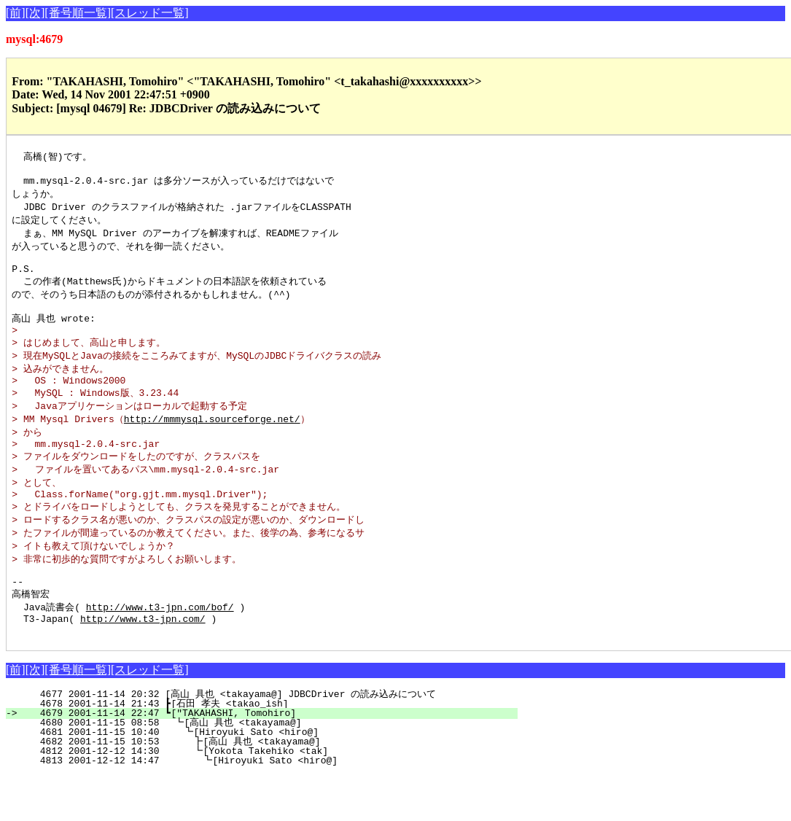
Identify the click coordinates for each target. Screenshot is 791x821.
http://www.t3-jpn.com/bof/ (160, 648)
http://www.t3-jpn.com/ (143, 662)
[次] (35, 13)
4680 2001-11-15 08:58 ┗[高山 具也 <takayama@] (265, 768)
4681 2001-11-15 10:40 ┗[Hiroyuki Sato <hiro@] (268, 778)
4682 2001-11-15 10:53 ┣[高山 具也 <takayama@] (263, 787)
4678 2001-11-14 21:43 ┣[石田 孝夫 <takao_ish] (266, 749)
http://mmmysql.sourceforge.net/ (212, 443)
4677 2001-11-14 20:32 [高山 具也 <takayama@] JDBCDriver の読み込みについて (261, 740)
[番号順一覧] (77, 13)
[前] (16, 13)
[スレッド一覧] (150, 13)
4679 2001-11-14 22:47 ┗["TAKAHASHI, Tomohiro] (270, 759)
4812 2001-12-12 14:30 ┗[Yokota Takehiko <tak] (267, 797)
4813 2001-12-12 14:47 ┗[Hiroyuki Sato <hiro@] (266, 806)
